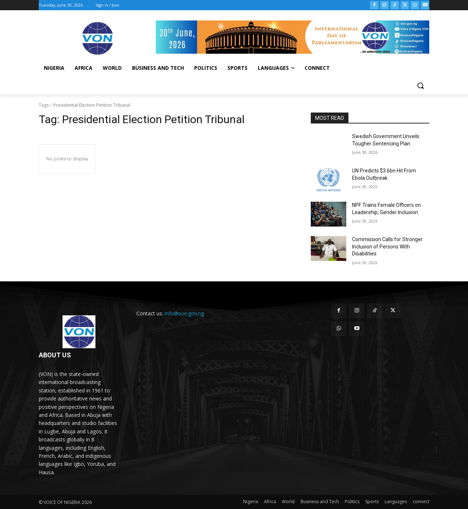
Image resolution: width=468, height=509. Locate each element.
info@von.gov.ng (184, 313)
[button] (420, 85)
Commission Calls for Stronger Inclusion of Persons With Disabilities (387, 246)
